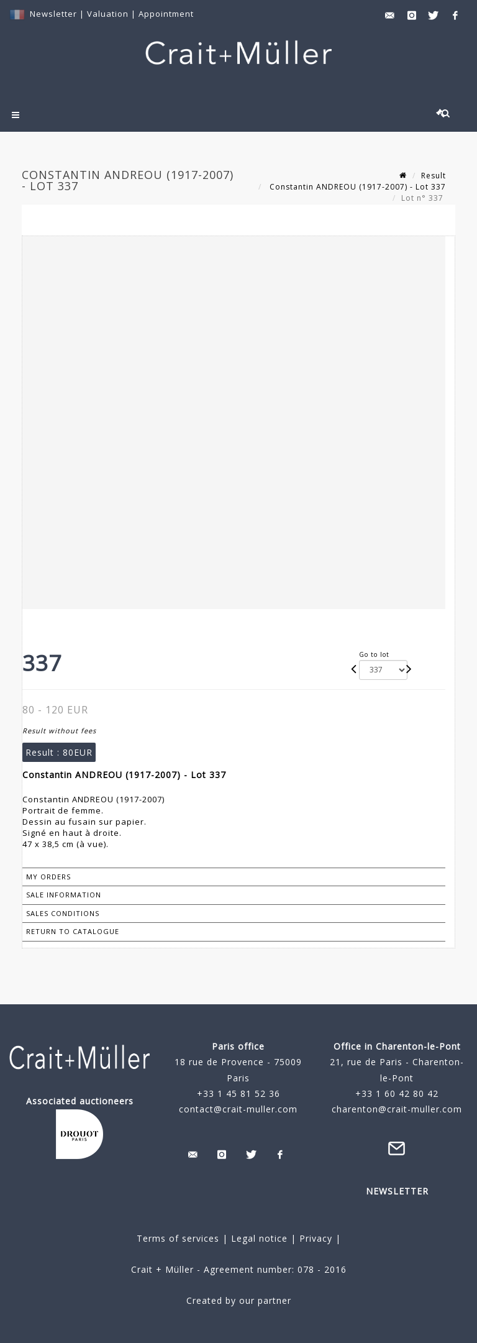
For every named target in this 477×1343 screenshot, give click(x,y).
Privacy (314, 1238)
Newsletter (53, 13)
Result (433, 175)
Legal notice (259, 1238)
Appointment (166, 13)
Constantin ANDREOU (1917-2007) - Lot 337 (356, 186)
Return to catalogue (72, 931)
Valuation (108, 13)
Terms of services (178, 1238)
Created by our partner (238, 1300)
